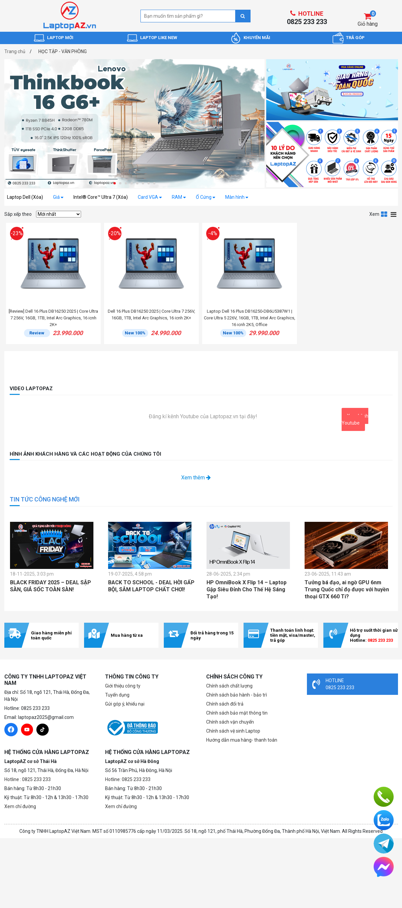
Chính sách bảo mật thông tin (237, 713)
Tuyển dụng (117, 695)
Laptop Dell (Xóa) (25, 197)
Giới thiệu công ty (122, 686)
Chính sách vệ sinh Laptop (233, 731)
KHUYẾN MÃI (257, 37)
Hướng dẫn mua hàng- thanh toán (241, 740)
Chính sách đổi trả (225, 704)
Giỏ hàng (368, 24)
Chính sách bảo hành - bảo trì (236, 695)
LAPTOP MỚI (60, 37)
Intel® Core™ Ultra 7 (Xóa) (100, 197)
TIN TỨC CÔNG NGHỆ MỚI (45, 499)
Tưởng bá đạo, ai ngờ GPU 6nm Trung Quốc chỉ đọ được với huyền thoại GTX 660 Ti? (347, 589)
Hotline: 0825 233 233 (127, 779)
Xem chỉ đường (20, 806)
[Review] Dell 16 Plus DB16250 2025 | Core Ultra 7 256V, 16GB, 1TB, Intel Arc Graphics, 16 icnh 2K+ (53, 318)
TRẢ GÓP (355, 37)
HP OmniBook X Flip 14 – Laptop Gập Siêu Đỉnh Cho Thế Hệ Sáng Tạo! (247, 589)
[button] (114, 183)
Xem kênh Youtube (355, 419)
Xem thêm (196, 477)
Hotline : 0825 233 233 (27, 779)
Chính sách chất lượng (229, 686)
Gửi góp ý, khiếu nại (124, 704)
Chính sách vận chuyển (230, 722)
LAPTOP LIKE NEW (158, 37)
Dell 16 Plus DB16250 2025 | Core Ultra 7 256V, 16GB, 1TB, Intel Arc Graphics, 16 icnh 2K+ (151, 314)
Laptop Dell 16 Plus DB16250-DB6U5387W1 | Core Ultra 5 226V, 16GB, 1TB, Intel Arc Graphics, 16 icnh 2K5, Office (249, 318)
